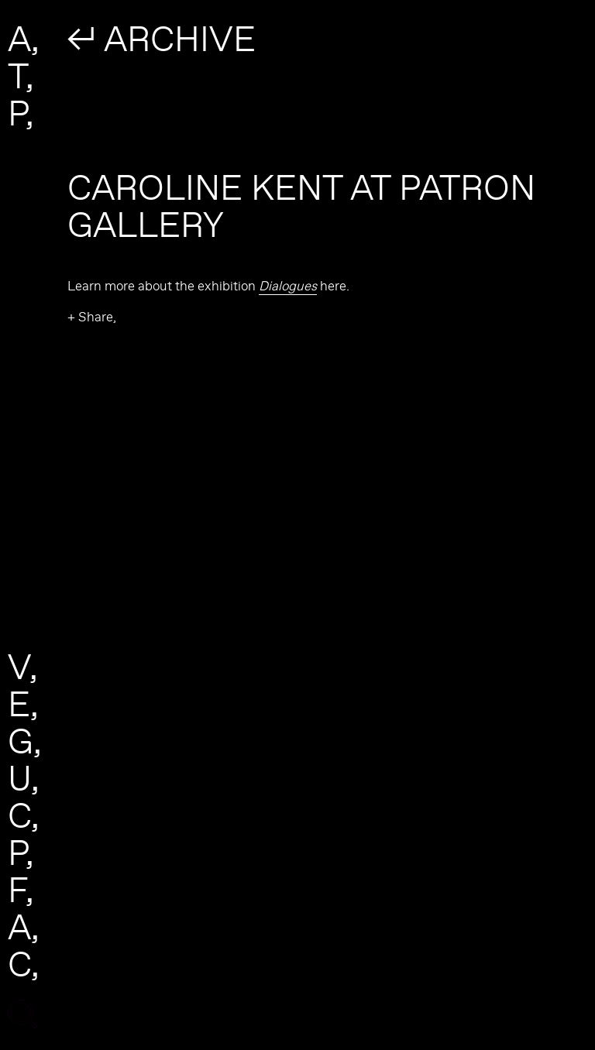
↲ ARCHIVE (161, 37)
